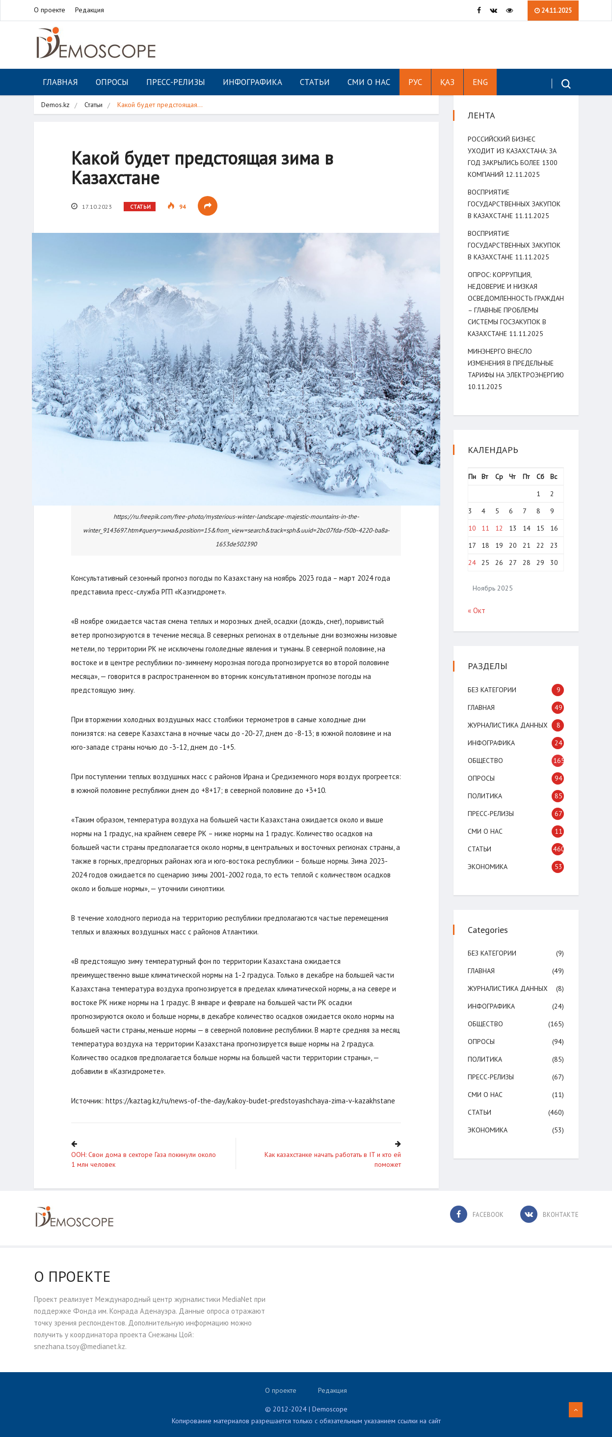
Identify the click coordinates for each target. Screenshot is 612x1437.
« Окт (477, 622)
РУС (415, 82)
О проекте (49, 10)
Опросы (112, 82)
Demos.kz (55, 104)
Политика (485, 807)
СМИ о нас (368, 82)
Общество (486, 772)
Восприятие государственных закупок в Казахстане (514, 204)
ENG (480, 82)
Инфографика (252, 82)
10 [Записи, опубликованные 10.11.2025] (473, 539)
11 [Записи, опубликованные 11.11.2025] (486, 539)
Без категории (492, 701)
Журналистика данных (508, 737)
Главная (60, 82)
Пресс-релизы (175, 82)
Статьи (315, 82)
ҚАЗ (447, 82)
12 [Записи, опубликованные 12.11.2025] (500, 539)
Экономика (488, 878)
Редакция (89, 10)
